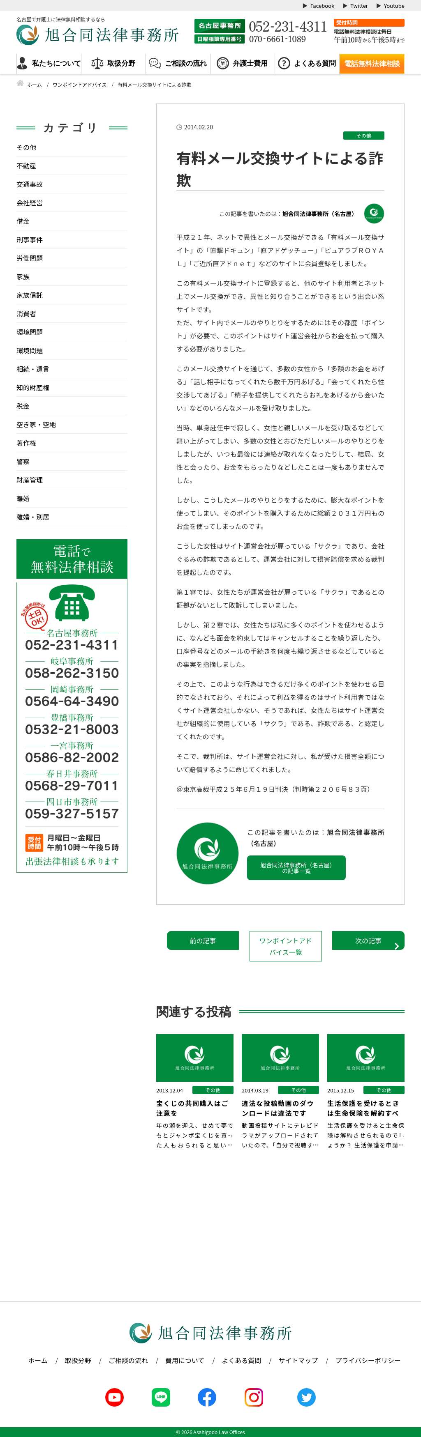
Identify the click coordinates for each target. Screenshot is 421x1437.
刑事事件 (29, 239)
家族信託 (29, 295)
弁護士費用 (250, 63)
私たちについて (56, 63)
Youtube (394, 5)
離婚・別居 (32, 517)
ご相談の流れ (186, 63)
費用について (185, 1360)
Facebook (322, 5)
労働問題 (29, 258)
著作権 (26, 443)
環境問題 (29, 332)
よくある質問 (315, 63)
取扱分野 (121, 63)
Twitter (359, 5)
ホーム (38, 1360)
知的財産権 (32, 387)
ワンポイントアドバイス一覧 (285, 946)
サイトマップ (298, 1360)
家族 (23, 276)
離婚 (23, 498)
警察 (23, 461)
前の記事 (203, 940)
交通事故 (29, 184)
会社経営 (29, 202)
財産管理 (29, 480)
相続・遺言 (32, 369)
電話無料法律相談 (372, 64)
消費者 (26, 313)
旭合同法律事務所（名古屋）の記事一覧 (297, 868)
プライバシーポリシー (368, 1360)
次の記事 (368, 940)
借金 (23, 221)
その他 (363, 135)
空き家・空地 (36, 424)
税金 (23, 406)
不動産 (26, 165)
